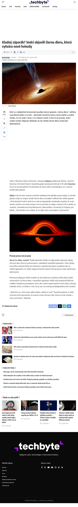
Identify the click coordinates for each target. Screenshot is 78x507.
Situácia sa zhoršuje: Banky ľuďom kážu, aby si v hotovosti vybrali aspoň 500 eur (26, 386)
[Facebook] (42, 470)
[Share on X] (14, 52)
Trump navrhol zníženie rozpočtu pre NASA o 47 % (29, 418)
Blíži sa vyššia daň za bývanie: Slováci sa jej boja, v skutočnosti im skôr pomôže (36, 331)
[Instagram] (55, 470)
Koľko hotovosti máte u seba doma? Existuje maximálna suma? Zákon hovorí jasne (27, 390)
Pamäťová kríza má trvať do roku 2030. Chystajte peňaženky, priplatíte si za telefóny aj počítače (31, 382)
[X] (45, 470)
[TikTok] (59, 470)
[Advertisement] (39, 24)
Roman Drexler (6, 57)
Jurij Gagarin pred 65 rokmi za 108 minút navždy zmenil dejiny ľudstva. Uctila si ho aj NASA (9, 420)
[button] (3, 2)
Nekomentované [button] (67, 318)
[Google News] (52, 470)
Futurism (13, 187)
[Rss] (62, 470)
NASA (12, 195)
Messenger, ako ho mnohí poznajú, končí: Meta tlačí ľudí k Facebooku (23, 375)
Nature (48, 181)
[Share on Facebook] (11, 52)
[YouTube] (48, 470)
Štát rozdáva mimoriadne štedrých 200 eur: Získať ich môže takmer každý (35, 350)
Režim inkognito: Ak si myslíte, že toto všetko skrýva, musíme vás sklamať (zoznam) (27, 379)
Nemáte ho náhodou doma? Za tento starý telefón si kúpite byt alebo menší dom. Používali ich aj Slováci (44, 359)
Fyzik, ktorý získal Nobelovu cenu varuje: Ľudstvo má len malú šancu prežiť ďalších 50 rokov (40, 340)
